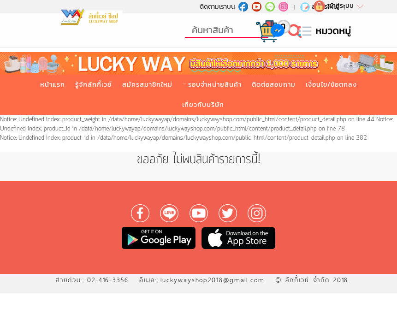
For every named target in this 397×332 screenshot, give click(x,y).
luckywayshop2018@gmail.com (212, 279)
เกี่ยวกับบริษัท (203, 105)
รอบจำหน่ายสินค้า (215, 84)
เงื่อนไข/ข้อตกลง (331, 84)
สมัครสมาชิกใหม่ (147, 84)
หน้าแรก (52, 84)
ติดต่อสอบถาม (274, 84)
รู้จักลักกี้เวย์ (93, 84)
